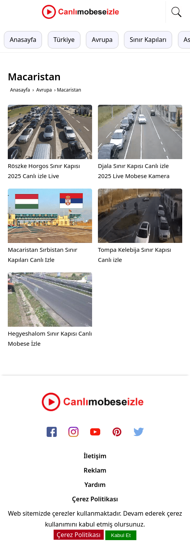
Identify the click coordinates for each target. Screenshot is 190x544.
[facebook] (52, 432)
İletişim (95, 456)
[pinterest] (117, 432)
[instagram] (73, 432)
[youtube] (95, 432)
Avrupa (102, 39)
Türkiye (64, 39)
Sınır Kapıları (148, 39)
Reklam (95, 470)
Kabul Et (121, 535)
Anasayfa (23, 39)
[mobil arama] (176, 12)
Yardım (95, 484)
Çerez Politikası (95, 499)
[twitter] (139, 432)
